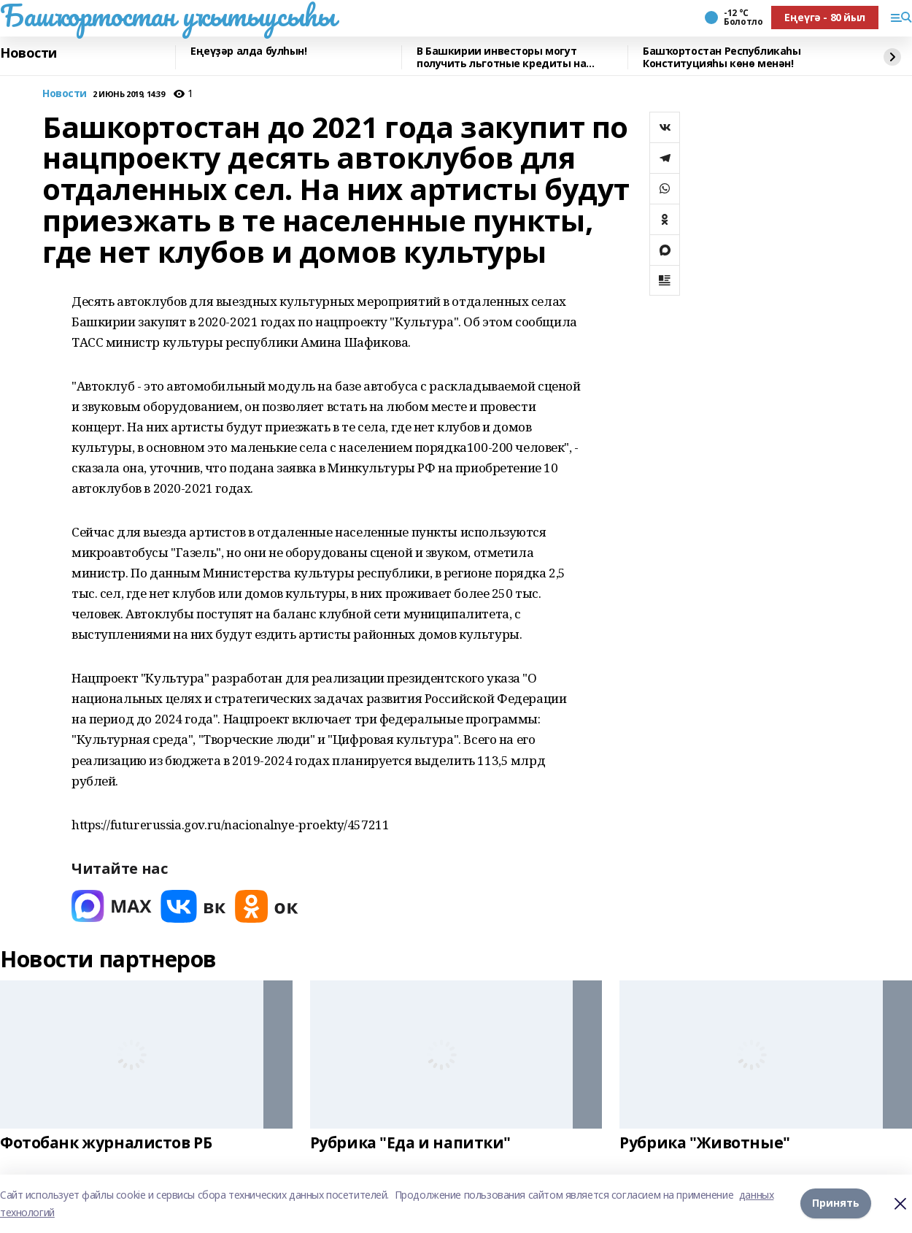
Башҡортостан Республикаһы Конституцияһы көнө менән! (722, 57)
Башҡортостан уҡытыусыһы (167, 15)
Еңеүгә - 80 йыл (824, 17)
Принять (835, 1203)
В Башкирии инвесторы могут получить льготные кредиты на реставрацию (501, 57)
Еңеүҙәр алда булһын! (248, 51)
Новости (28, 53)
